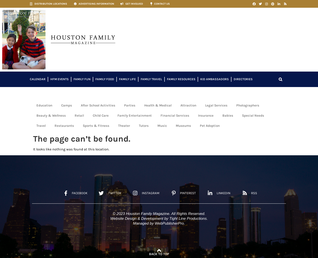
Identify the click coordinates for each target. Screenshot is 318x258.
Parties (129, 105)
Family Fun (82, 79)
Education (44, 105)
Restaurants (64, 126)
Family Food (104, 79)
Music (162, 126)
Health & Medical (158, 105)
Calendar (37, 79)
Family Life (127, 79)
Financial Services (175, 116)
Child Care (101, 116)
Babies (227, 116)
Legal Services (216, 105)
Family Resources (181, 79)
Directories (243, 79)
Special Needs (253, 116)
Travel (41, 126)
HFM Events (59, 79)
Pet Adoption (210, 126)
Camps (66, 105)
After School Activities (98, 105)
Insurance (206, 116)
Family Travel (151, 79)
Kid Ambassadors (214, 79)
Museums (183, 126)
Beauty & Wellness (51, 116)
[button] (280, 79)
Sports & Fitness (96, 126)
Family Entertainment (134, 116)
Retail (79, 116)
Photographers (247, 105)
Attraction (188, 105)
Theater (124, 126)
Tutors (144, 126)
